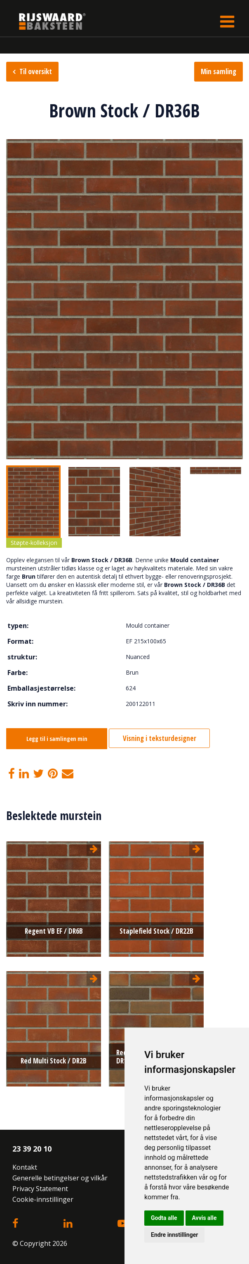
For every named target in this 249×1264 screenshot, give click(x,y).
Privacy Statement (40, 1188)
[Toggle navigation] (227, 21)
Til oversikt (35, 71)
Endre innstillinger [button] (174, 1234)
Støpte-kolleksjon (34, 543)
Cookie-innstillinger (42, 1199)
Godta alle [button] (164, 1218)
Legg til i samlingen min (56, 739)
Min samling (218, 71)
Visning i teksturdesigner (159, 738)
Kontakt (24, 1167)
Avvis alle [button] (204, 1218)
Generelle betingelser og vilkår (60, 1177)
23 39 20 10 (32, 1149)
